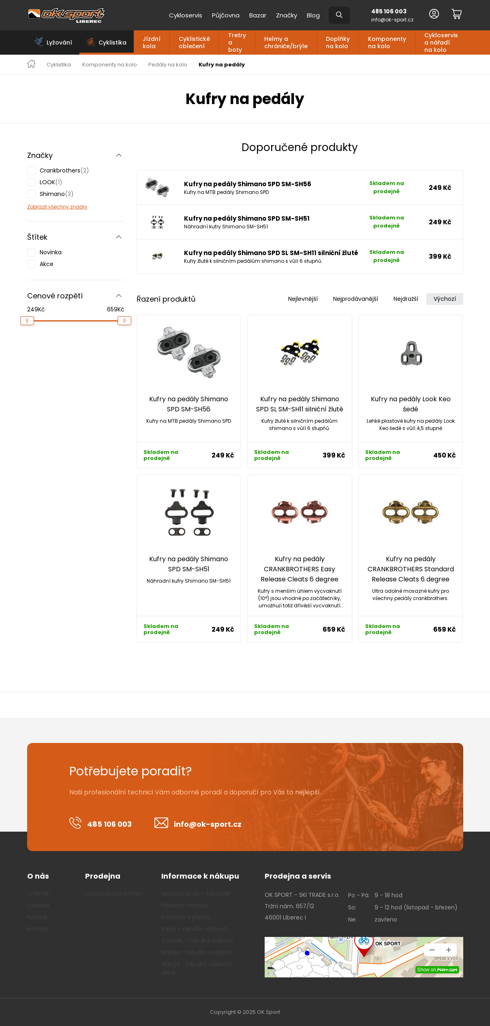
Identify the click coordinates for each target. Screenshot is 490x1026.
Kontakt (38, 929)
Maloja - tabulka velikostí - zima (198, 968)
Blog (313, 15)
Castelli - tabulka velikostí (197, 941)
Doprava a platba (185, 917)
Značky (286, 15)
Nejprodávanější (355, 299)
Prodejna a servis (298, 876)
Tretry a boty (237, 42)
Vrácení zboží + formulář (196, 894)
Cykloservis (185, 15)
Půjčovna (226, 15)
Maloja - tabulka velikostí (196, 952)
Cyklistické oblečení (194, 42)
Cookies (38, 905)
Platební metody (185, 905)
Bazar (257, 15)
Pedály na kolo (167, 65)
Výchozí (445, 299)
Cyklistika (59, 65)
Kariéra (37, 917)
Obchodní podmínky (114, 894)
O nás (38, 876)
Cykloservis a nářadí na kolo (441, 42)
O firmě (38, 894)
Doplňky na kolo (338, 42)
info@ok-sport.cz (392, 19)
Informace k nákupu (200, 876)
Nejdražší (406, 299)
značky (78, 206)
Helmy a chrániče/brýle (286, 42)
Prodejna (102, 876)
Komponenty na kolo (387, 42)
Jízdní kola (151, 42)
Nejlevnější (303, 299)
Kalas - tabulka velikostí (194, 929)
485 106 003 (389, 11)
